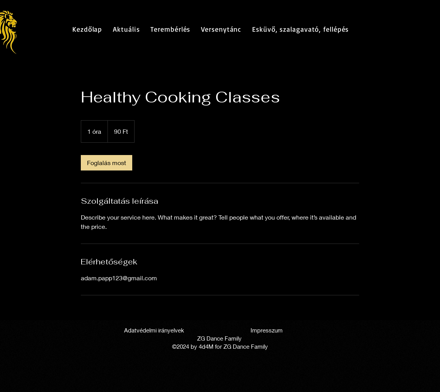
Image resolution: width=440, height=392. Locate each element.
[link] (106, 162)
